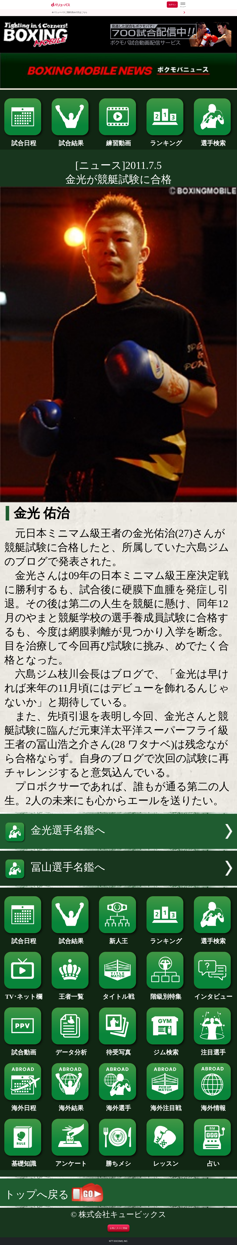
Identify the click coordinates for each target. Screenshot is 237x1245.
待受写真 (118, 1049)
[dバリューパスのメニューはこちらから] (183, 5)
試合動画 (23, 1049)
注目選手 (213, 1049)
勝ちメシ (118, 1160)
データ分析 (71, 1049)
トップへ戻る (53, 1194)
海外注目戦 (165, 1105)
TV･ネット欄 (23, 993)
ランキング (165, 140)
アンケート (71, 1160)
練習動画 (118, 140)
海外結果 (71, 1105)
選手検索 (213, 140)
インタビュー (213, 993)
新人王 (118, 938)
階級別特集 (165, 993)
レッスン (165, 1160)
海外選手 (118, 1105)
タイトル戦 (118, 993)
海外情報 (213, 1105)
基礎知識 (23, 1160)
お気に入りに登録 (118, 1228)
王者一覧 (71, 993)
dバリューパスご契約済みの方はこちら (69, 12)
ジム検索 (165, 1049)
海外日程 (23, 1105)
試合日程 (23, 140)
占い (213, 1160)
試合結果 (71, 140)
